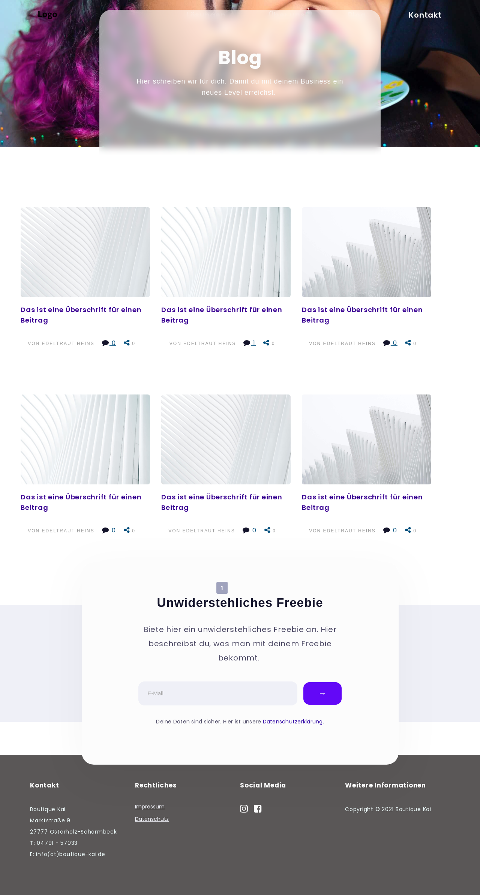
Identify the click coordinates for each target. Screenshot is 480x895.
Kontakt (425, 15)
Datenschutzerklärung (293, 721)
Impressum (150, 807)
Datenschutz (152, 819)
